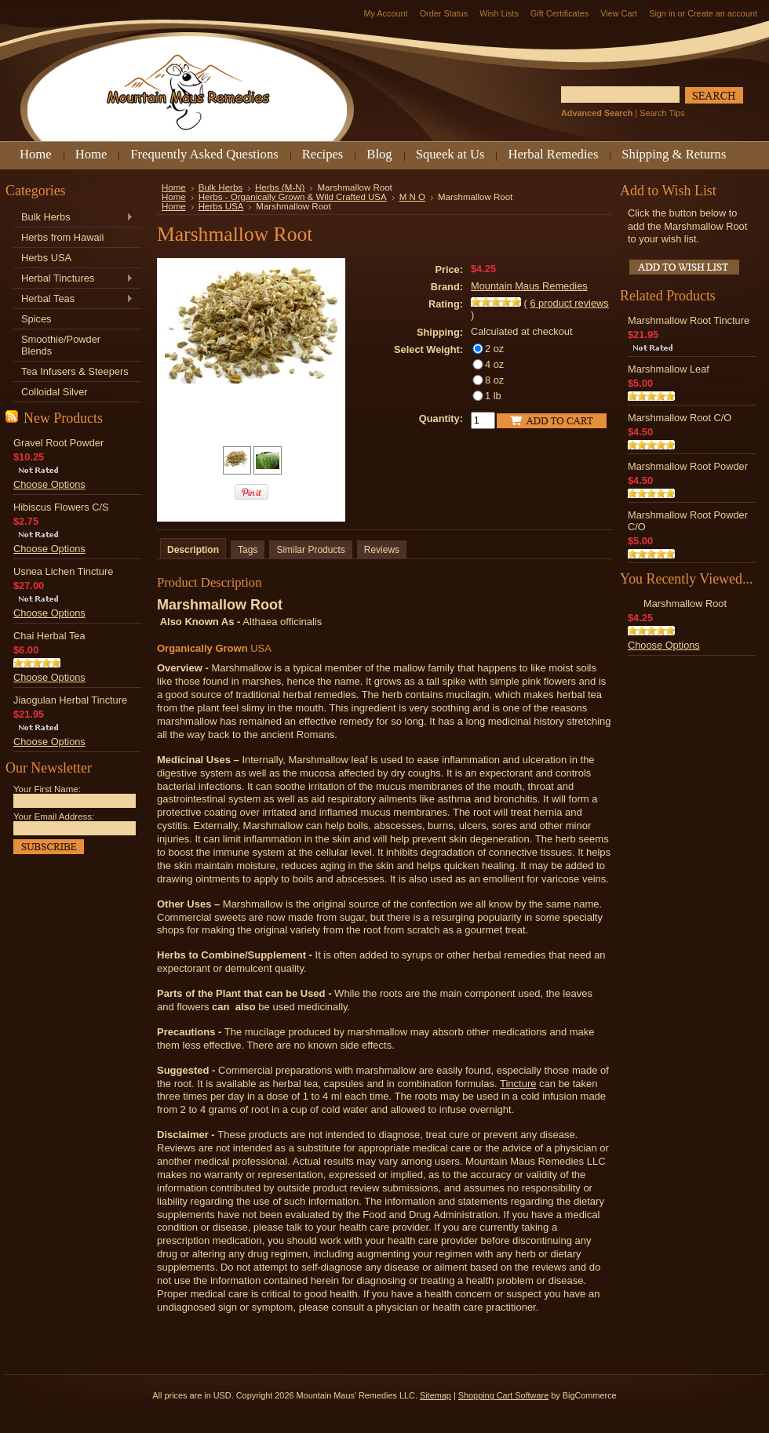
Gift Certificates (559, 13)
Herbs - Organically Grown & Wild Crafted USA (293, 197)
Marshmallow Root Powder (688, 466)
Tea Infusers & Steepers (75, 371)
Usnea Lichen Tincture (63, 571)
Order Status (444, 13)
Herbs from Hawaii (62, 237)
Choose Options (49, 484)
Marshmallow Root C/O (679, 418)
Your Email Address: (53, 816)
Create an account (722, 13)
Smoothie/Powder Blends (60, 345)
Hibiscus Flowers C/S (61, 507)
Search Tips (662, 113)
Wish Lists (499, 13)
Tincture (518, 1083)
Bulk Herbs (73, 217)
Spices (36, 319)
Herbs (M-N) (279, 187)
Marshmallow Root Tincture (688, 320)
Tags (247, 549)
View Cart (618, 13)
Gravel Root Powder (58, 443)
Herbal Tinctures (73, 279)
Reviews (381, 549)
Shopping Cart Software (503, 1395)
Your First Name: (47, 789)
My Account (385, 13)
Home (174, 187)
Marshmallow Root (685, 603)
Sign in (662, 13)
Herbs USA (46, 258)
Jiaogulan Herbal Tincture (70, 700)
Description (193, 549)
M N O (412, 197)
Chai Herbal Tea (49, 636)
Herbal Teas (73, 299)
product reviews (569, 303)
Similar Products (310, 549)
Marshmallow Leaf (668, 369)
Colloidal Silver (54, 392)
